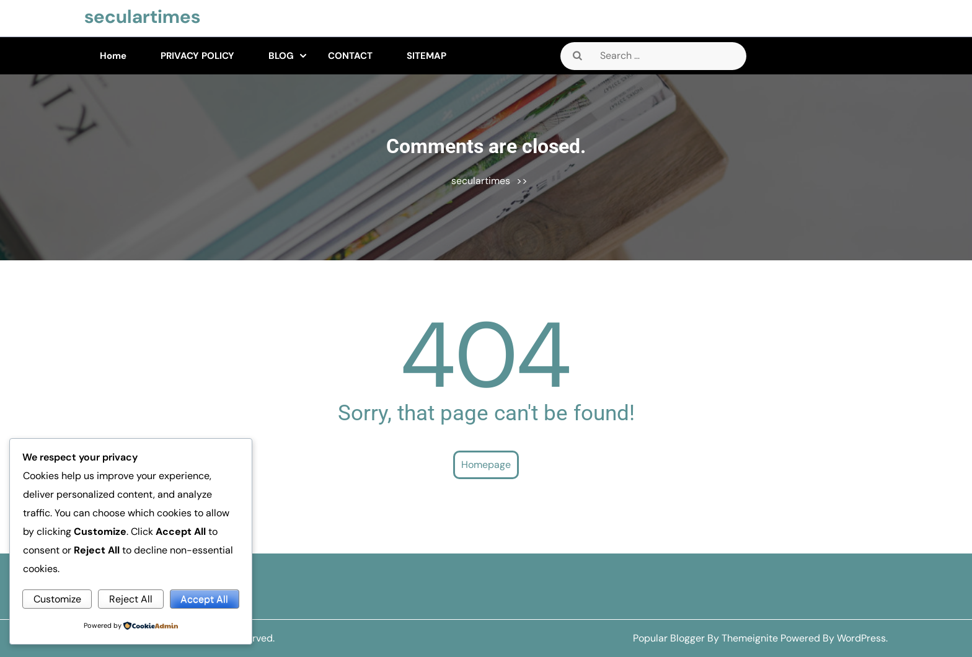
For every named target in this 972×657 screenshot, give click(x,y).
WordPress (861, 638)
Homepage (486, 464)
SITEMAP (426, 56)
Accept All (204, 599)
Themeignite (750, 638)
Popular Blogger (669, 638)
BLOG (281, 56)
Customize (57, 599)
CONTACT (350, 56)
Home (113, 56)
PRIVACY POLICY (197, 56)
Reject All (130, 599)
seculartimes (142, 16)
